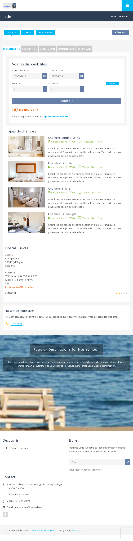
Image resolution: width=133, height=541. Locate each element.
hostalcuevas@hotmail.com (20, 287)
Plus (99, 141)
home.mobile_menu (127, 5)
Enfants (53, 83)
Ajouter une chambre (56, 116)
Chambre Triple (59, 188)
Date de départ (57, 70)
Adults (16, 83)
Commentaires (67, 48)
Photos (11, 32)
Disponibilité (11, 48)
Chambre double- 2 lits (64, 138)
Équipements (47, 48)
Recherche (66, 101)
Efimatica (76, 530)
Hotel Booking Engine (43, 530)
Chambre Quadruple (62, 214)
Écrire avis (84, 48)
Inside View (45, 32)
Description (29, 48)
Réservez (120, 32)
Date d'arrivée (20, 70)
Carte (27, 32)
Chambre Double (60, 163)
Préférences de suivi (17, 448)
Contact (17, 324)
